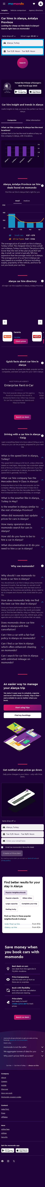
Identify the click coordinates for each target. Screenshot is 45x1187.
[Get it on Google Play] (20, 92)
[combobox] (9, 36)
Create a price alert (19, 1004)
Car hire (8, 1065)
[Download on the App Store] (35, 92)
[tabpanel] (22, 148)
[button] (4, 3)
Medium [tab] (27, 201)
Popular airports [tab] (12, 898)
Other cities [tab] (27, 898)
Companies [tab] (11, 120)
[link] (21, 341)
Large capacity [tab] (12, 904)
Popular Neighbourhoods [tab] (16, 892)
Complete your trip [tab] (29, 904)
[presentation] (35, 92)
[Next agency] (40, 322)
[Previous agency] (5, 322)
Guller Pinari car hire (12, 924)
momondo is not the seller (24, 1047)
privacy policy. (6, 860)
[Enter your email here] (24, 841)
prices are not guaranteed (18, 1040)
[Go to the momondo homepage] (16, 3)
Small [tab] (17, 201)
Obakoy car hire (11, 927)
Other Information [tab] (33, 120)
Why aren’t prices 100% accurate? (24, 1055)
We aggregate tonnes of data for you (24, 1051)
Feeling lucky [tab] (11, 909)
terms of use (32, 858)
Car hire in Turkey (20, 1065)
